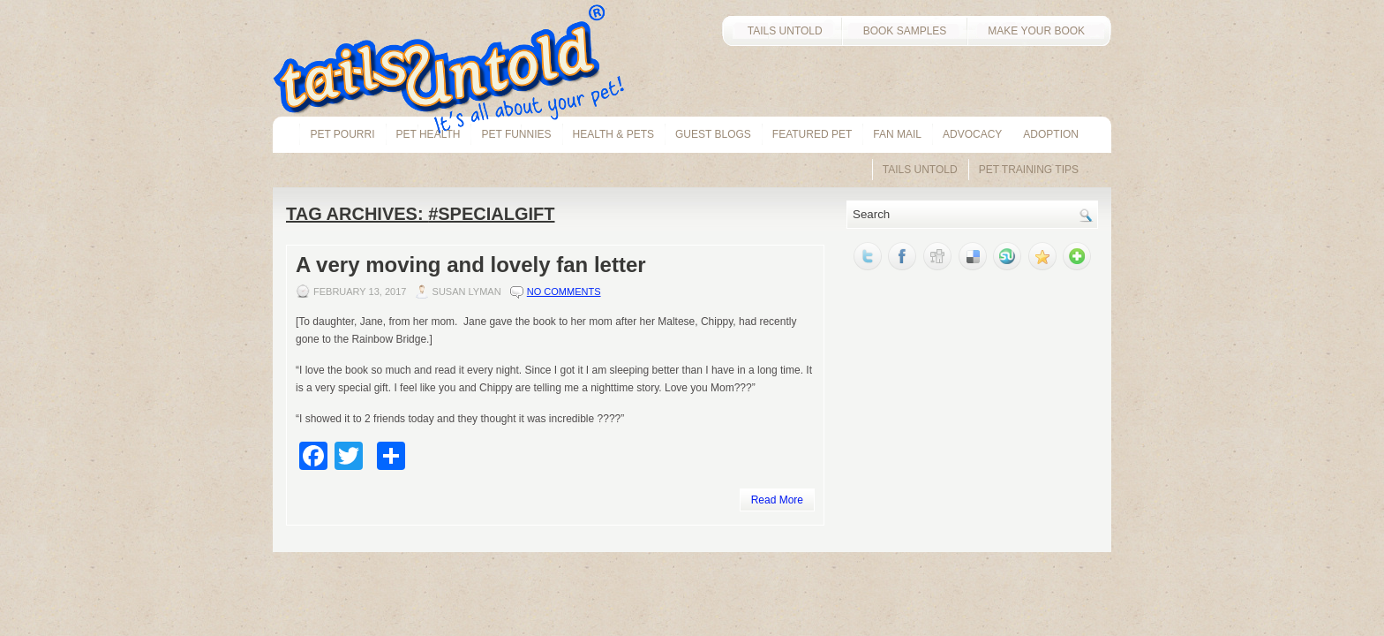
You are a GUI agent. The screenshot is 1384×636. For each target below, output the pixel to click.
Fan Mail (897, 134)
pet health (428, 134)
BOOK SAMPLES (905, 31)
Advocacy (972, 134)
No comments (564, 291)
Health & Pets (613, 134)
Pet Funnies (516, 134)
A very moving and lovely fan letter (471, 264)
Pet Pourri (342, 134)
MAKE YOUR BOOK (1039, 31)
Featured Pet (812, 134)
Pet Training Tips (1029, 169)
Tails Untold (920, 169)
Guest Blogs (713, 134)
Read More (777, 500)
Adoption (1051, 134)
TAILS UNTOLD (781, 31)
